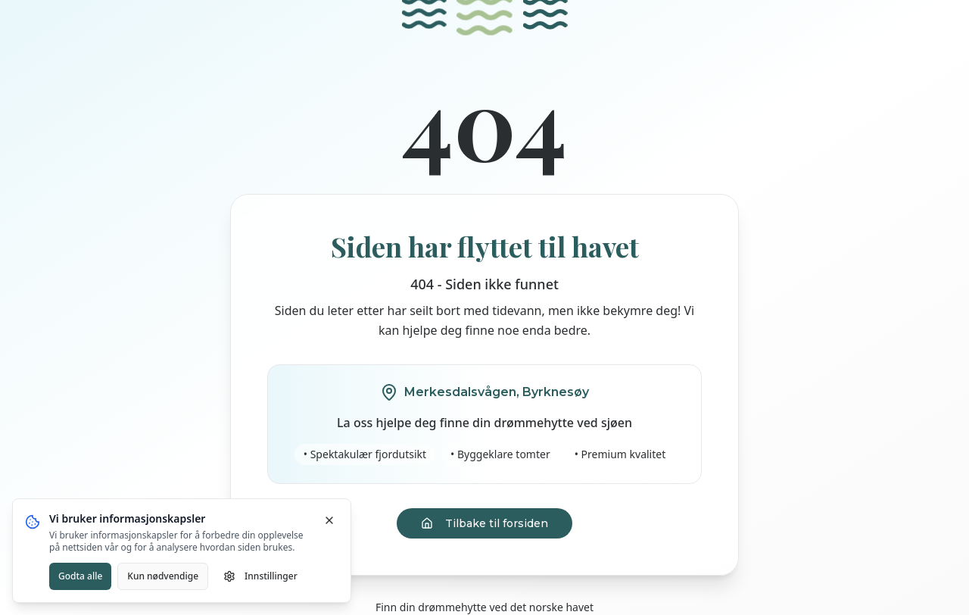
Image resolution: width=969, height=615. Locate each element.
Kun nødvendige (162, 576)
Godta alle (80, 576)
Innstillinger (260, 576)
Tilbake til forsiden (484, 523)
